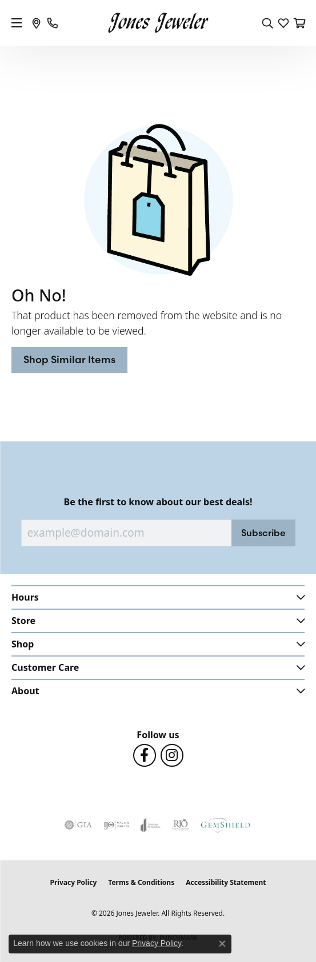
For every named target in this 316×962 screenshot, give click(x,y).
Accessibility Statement (226, 882)
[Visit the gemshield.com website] (226, 825)
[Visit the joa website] (151, 825)
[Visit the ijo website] (116, 825)
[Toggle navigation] (16, 23)
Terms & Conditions (141, 882)
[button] (267, 22)
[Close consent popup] (222, 943)
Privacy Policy (73, 882)
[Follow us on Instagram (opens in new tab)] (172, 755)
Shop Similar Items (69, 359)
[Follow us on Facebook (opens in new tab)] (144, 755)
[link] (36, 22)
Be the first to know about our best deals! (158, 502)
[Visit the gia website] (78, 825)
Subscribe (263, 532)
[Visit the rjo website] (180, 825)
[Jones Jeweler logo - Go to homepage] (158, 23)
